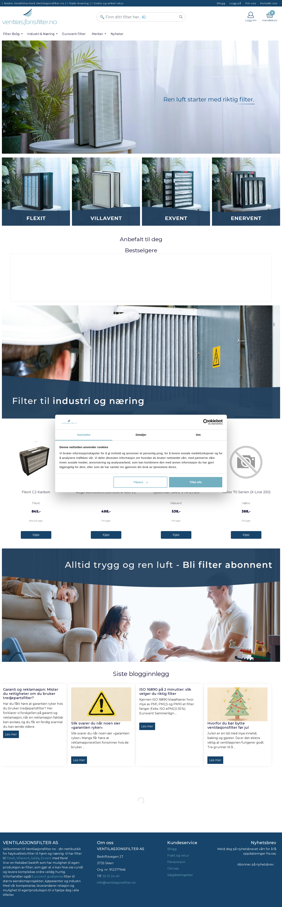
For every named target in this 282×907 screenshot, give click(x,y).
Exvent (46, 858)
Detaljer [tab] (141, 434)
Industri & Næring (41, 34)
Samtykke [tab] (84, 434)
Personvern (176, 862)
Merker (98, 34)
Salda (35, 858)
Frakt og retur (178, 855)
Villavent (23, 858)
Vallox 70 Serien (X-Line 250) (246, 492)
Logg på (235, 3)
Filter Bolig (11, 34)
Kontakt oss (268, 3)
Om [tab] (198, 434)
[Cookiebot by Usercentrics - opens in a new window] (206, 422)
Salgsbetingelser (180, 875)
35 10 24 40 (110, 876)
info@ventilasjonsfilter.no (116, 882)
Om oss (250, 3)
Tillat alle (195, 482)
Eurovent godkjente (47, 876)
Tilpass (140, 482)
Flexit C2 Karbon (36, 492)
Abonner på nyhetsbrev (255, 864)
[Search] (141, 17)
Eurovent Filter (74, 34)
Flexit (10, 858)
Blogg (221, 3)
